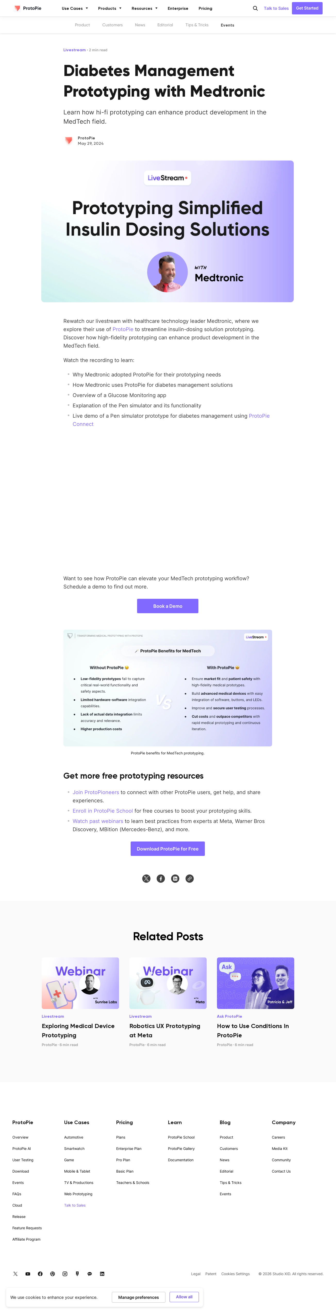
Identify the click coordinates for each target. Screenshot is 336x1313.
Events (18, 1182)
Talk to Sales (276, 8)
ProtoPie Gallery (181, 1148)
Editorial (226, 1171)
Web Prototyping (78, 1193)
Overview (20, 1137)
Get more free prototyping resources (133, 776)
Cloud (17, 1205)
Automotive (73, 1137)
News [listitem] (140, 24)
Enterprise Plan (128, 1148)
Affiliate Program (26, 1239)
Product (226, 1137)
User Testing (22, 1159)
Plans (120, 1137)
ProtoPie (123, 329)
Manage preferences (138, 1297)
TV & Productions (78, 1182)
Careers (278, 1137)
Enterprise (178, 8)
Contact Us (281, 1171)
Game (69, 1159)
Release (19, 1216)
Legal (195, 1273)
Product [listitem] (82, 24)
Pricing (205, 8)
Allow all (184, 1297)
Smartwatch (74, 1148)
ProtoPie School (181, 1137)
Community (281, 1159)
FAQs (16, 1193)
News (224, 1159)
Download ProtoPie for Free (168, 848)
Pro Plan (123, 1159)
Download (20, 1171)
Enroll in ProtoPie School (103, 810)
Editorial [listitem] (165, 24)
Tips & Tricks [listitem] (197, 24)
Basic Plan (124, 1171)
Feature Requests (27, 1227)
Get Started (307, 8)
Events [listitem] (227, 25)
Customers (229, 1148)
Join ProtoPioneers (96, 792)
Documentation (181, 1159)
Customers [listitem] (112, 24)
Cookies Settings (235, 1273)
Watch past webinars (98, 820)
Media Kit (280, 1148)
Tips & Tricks (230, 1182)
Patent (210, 1273)
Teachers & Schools (132, 1182)
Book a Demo (167, 606)
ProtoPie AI (21, 1148)
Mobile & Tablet (77, 1171)
